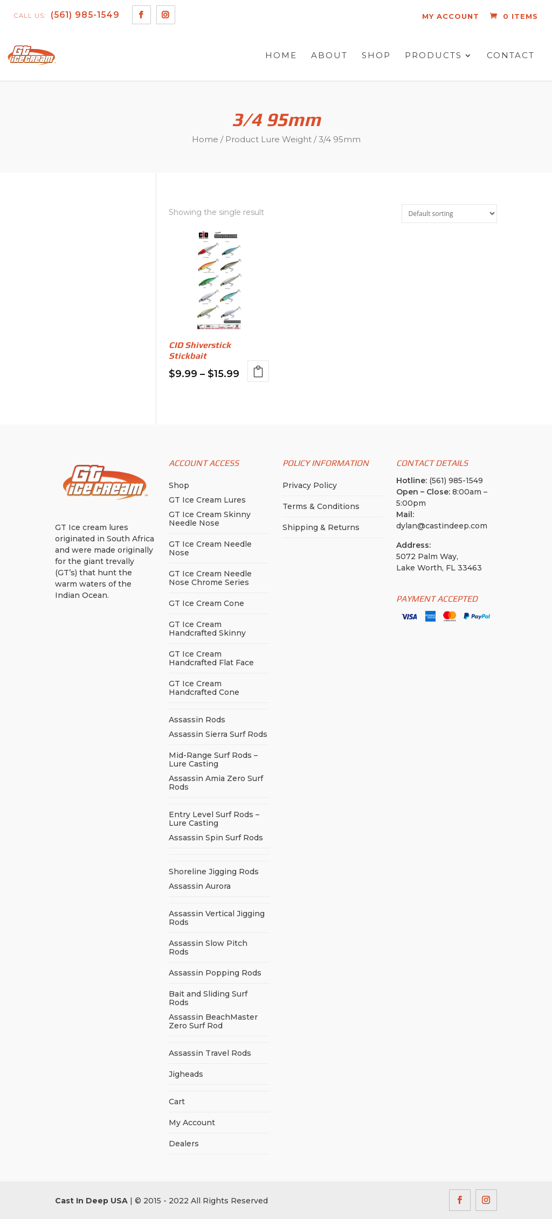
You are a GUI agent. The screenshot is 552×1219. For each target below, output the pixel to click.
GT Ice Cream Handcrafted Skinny (207, 628)
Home (281, 55)
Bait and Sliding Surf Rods (208, 998)
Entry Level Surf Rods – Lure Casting (214, 819)
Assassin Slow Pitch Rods (208, 947)
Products (433, 55)
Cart (177, 1101)
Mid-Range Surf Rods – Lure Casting (213, 759)
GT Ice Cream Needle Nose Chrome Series (210, 578)
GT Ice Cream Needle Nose (210, 548)
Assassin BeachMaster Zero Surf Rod (213, 1021)
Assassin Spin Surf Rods (216, 837)
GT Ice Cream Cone (206, 603)
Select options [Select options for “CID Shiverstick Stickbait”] (258, 371)
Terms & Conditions (321, 506)
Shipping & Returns (321, 527)
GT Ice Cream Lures (207, 500)
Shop (376, 55)
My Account (192, 1122)
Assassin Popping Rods (215, 973)
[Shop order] (449, 213)
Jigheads (186, 1074)
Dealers (184, 1143)
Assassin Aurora (200, 886)
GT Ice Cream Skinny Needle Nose (210, 519)
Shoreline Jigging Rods (214, 871)
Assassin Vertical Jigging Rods (217, 918)
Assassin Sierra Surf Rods (218, 734)
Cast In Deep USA (91, 1201)
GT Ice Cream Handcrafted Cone (204, 688)
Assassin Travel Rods (210, 1053)
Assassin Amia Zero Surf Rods (216, 783)
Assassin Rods (197, 720)
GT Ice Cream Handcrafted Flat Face (211, 658)
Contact (511, 55)
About (329, 55)
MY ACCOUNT (450, 16)
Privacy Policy (309, 485)
